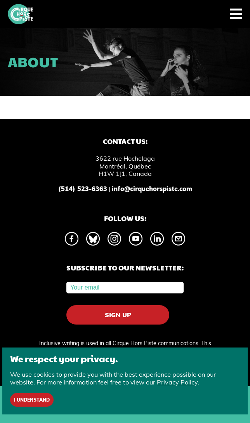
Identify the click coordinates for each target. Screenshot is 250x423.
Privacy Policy (177, 382)
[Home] (20, 14)
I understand (32, 400)
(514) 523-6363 (82, 189)
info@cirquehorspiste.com (152, 189)
